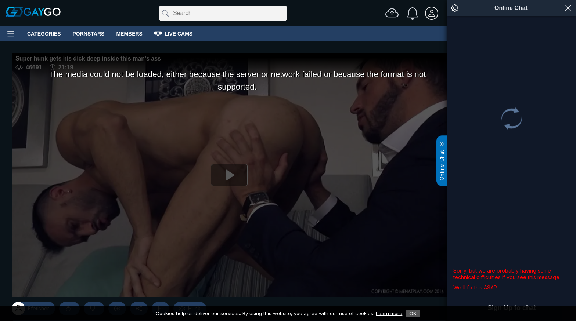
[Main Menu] (10, 33)
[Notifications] (412, 13)
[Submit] (165, 13)
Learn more (389, 313)
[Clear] (285, 13)
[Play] (229, 175)
